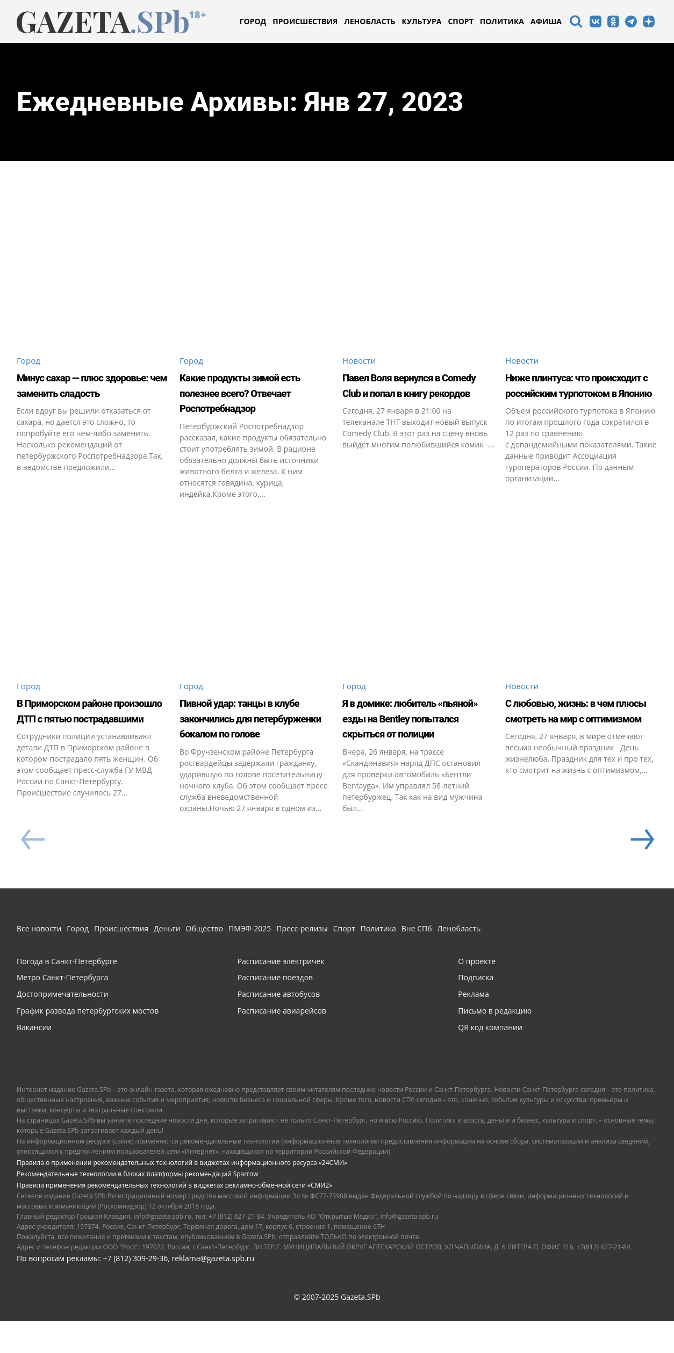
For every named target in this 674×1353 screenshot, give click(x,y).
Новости (360, 360)
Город (29, 360)
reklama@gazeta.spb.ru (212, 1290)
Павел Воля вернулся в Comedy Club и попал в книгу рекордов (413, 393)
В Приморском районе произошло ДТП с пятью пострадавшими (92, 734)
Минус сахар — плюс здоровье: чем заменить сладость (93, 393)
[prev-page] (32, 872)
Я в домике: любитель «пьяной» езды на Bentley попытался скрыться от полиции (410, 742)
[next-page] (641, 872)
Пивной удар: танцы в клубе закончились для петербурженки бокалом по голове (251, 742)
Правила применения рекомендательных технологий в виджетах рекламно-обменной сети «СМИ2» (174, 1217)
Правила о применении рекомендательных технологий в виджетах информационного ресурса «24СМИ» (182, 1194)
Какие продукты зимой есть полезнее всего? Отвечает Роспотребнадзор (251, 401)
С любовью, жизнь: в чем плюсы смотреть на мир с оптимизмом (580, 734)
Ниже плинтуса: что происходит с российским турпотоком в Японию (580, 401)
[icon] (575, 23)
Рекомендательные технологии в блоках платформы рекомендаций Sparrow (138, 1206)
